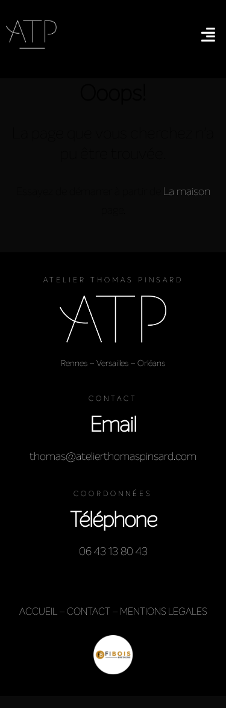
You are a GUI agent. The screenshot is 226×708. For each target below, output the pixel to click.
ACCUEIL (38, 611)
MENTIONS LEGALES (163, 611)
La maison (186, 191)
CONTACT (88, 611)
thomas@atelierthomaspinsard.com (113, 456)
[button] (208, 34)
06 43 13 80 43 (113, 551)
